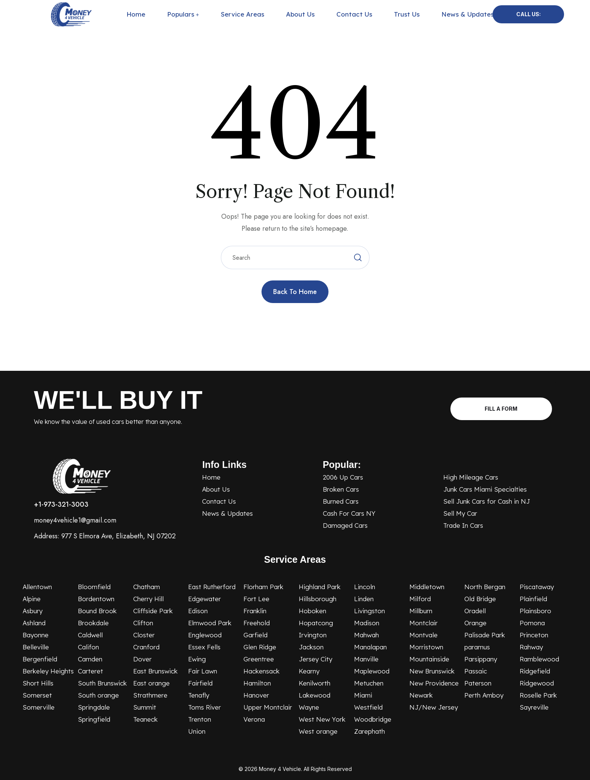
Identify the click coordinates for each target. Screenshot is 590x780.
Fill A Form (501, 408)
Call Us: (528, 14)
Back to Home (295, 292)
